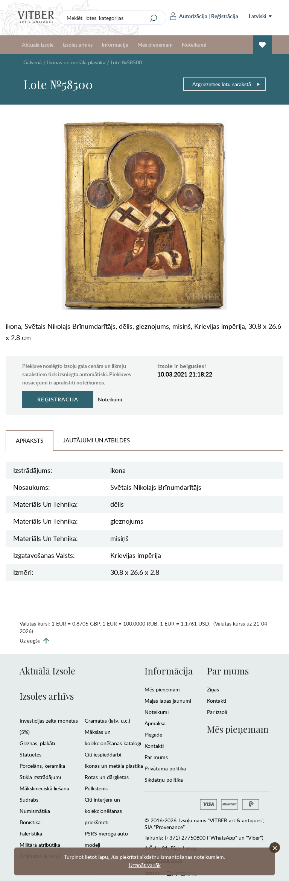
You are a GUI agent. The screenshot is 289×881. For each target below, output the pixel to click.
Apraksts (29, 440)
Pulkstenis (96, 788)
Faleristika (31, 833)
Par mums (156, 757)
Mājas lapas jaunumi (167, 700)
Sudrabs (29, 799)
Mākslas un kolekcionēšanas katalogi (113, 737)
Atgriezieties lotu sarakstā (226, 84)
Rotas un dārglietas (107, 777)
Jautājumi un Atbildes (96, 440)
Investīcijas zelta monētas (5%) (49, 726)
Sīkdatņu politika (163, 779)
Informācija (115, 44)
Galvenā (32, 62)
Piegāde (153, 734)
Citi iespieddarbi (103, 754)
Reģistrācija (224, 16)
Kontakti (154, 745)
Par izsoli (217, 711)
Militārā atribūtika (40, 844)
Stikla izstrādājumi (40, 777)
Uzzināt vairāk (145, 865)
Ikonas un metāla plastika (76, 62)
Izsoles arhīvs (77, 44)
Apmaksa (155, 723)
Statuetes (30, 754)
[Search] (153, 18)
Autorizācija (188, 16)
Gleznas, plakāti (37, 743)
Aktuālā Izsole (37, 44)
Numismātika (35, 810)
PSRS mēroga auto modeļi (106, 839)
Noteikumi (194, 44)
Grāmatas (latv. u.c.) (107, 720)
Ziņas (213, 689)
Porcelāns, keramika (42, 765)
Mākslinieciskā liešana (44, 788)
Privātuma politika (165, 768)
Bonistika (30, 822)
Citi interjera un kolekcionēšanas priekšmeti (103, 811)
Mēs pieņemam (155, 44)
